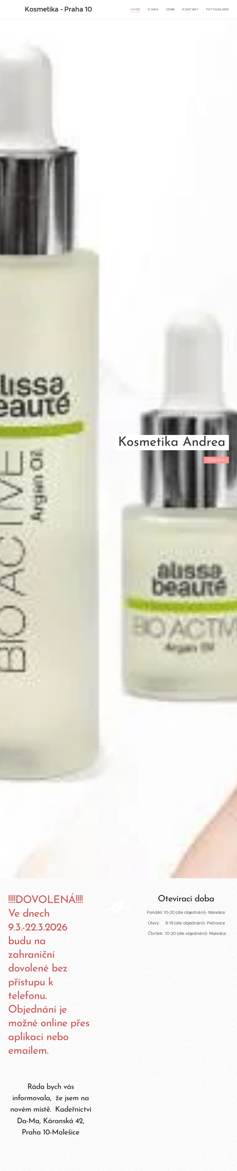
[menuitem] (139, 9)
